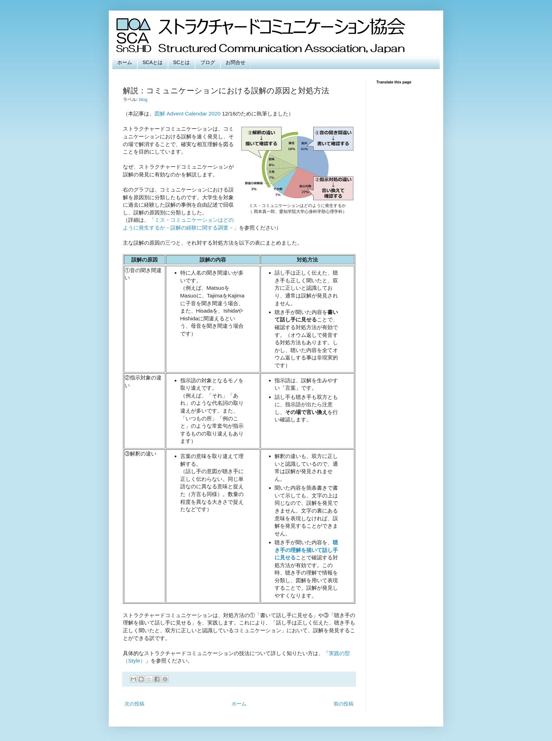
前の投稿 (343, 704)
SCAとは (153, 62)
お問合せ (235, 62)
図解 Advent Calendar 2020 (187, 114)
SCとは (181, 62)
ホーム (124, 62)
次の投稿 (134, 704)
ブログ (207, 62)
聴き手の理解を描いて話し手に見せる (306, 549)
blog (143, 99)
